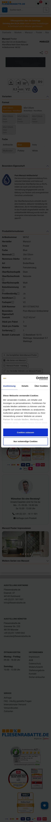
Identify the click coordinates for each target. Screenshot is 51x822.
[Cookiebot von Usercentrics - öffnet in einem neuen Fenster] (36, 378)
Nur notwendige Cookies (26, 441)
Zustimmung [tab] (9, 386)
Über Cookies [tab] (41, 386)
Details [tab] (25, 386)
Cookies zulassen (25, 432)
